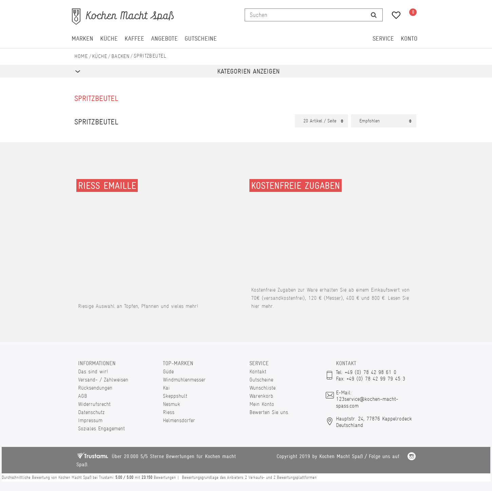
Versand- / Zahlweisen (103, 379)
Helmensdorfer (179, 420)
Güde (168, 371)
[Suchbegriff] (305, 15)
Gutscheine (201, 38)
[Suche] (373, 15)
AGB (82, 396)
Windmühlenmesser (184, 379)
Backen (120, 56)
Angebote (164, 38)
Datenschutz (91, 412)
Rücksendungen (95, 388)
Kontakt (257, 371)
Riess (168, 412)
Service (383, 38)
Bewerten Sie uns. (269, 412)
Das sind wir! (93, 371)
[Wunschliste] (394, 16)
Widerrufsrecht (94, 404)
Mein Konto (261, 404)
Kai (166, 388)
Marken (82, 38)
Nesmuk (171, 404)
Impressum (90, 420)
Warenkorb (261, 396)
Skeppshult (175, 396)
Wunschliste (262, 388)
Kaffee (134, 38)
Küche (109, 38)
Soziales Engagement (101, 428)
